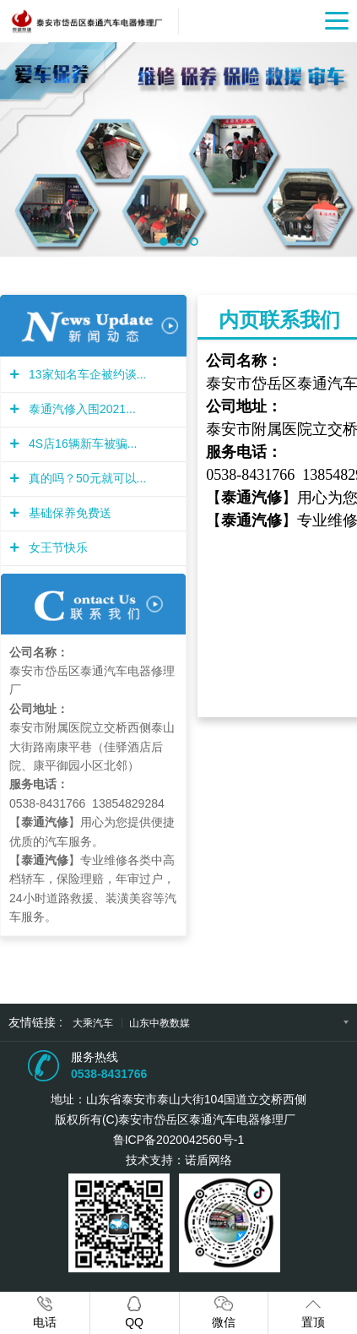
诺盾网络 (208, 1160)
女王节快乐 (56, 547)
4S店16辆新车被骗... (80, 443)
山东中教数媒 (159, 1023)
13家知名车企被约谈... (85, 374)
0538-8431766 (109, 1074)
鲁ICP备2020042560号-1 (179, 1139)
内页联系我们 (279, 319)
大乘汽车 (94, 1023)
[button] (164, 241)
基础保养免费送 (67, 513)
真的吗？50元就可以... (85, 478)
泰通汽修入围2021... (80, 409)
